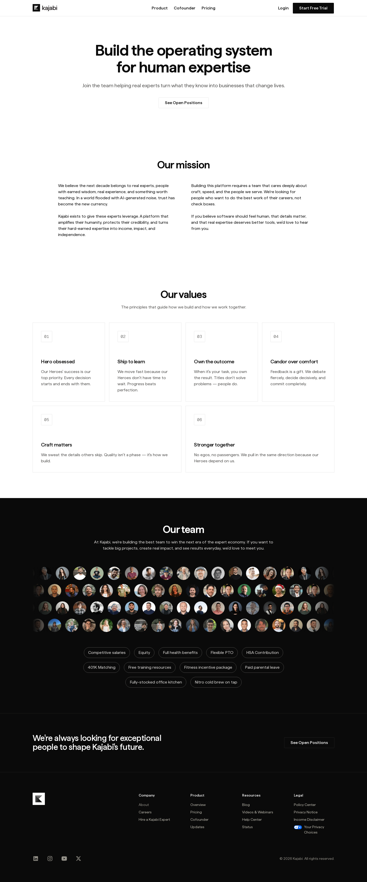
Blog (246, 805)
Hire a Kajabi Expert (154, 819)
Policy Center (305, 805)
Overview (198, 805)
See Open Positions (183, 102)
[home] (45, 8)
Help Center (252, 819)
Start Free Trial (313, 8)
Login (283, 8)
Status (247, 827)
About (144, 805)
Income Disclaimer (309, 819)
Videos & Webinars (257, 812)
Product (160, 8)
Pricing (208, 8)
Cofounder (184, 8)
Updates (197, 827)
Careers (145, 812)
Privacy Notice (306, 812)
